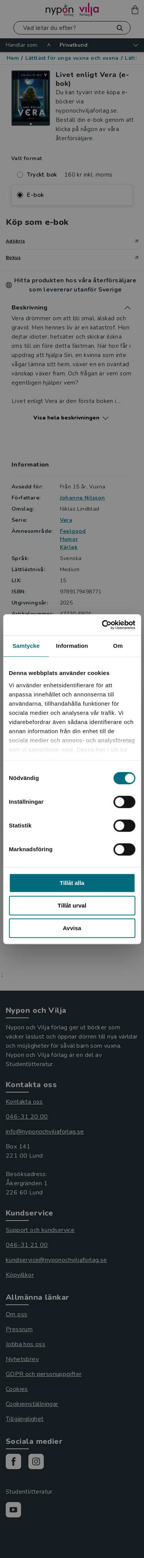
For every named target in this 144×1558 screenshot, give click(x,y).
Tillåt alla (72, 883)
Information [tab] (72, 645)
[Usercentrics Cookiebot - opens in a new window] (102, 625)
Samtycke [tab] (26, 645)
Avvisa (72, 928)
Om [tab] (118, 645)
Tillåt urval (72, 905)
